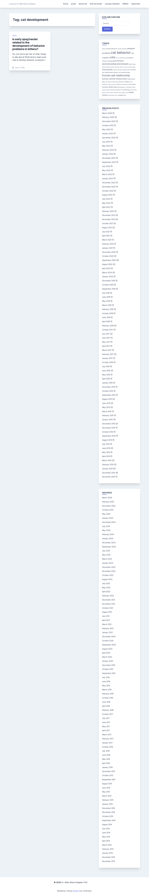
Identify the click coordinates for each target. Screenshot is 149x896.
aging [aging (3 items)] (104, 49)
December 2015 (108, 387)
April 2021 (106, 236)
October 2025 (107, 125)
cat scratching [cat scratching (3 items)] (120, 58)
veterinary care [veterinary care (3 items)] (113, 95)
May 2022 (106, 203)
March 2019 (106, 305)
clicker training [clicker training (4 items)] (107, 61)
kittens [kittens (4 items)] (127, 82)
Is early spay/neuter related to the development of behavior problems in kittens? (28, 44)
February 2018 (107, 326)
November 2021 (108, 219)
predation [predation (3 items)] (118, 90)
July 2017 (106, 334)
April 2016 (106, 379)
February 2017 (107, 354)
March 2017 (106, 350)
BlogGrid (76, 891)
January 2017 (107, 358)
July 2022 (106, 199)
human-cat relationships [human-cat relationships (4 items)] (121, 72)
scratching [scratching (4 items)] (125, 90)
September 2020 (109, 260)
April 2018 (106, 321)
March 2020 (107, 272)
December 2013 (108, 473)
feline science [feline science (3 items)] (124, 67)
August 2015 (107, 399)
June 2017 (106, 338)
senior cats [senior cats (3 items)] (109, 92)
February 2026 (108, 117)
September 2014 (108, 436)
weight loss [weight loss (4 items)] (122, 95)
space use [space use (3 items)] (125, 92)
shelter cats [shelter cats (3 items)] (117, 92)
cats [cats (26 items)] (112, 57)
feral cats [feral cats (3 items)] (132, 67)
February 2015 (107, 415)
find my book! (96, 4)
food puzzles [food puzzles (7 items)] (107, 69)
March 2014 (106, 460)
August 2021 (107, 227)
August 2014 (107, 440)
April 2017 (106, 346)
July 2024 (106, 142)
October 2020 (107, 256)
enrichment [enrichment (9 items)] (118, 61)
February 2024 (108, 150)
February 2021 (107, 244)
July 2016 (106, 366)
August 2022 (107, 195)
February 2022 (108, 211)
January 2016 (107, 383)
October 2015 (107, 391)
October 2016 (107, 362)
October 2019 (107, 285)
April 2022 (106, 207)
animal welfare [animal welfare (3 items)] (122, 49)
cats (14, 36)
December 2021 (108, 215)
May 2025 (106, 129)
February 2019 (107, 309)
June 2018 (106, 317)
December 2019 (108, 281)
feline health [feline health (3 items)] (106, 67)
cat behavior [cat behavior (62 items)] (121, 52)
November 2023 (108, 158)
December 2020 (108, 252)
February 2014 (107, 464)
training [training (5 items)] (105, 95)
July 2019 (106, 293)
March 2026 (107, 113)
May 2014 (106, 452)
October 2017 (107, 330)
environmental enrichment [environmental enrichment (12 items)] (115, 64)
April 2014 (106, 456)
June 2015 (106, 403)
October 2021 (107, 223)
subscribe (135, 4)
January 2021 (107, 248)
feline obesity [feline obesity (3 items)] (115, 67)
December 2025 (108, 121)
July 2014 (106, 444)
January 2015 (107, 419)
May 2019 (106, 301)
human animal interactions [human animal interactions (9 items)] (114, 79)
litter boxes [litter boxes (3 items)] (112, 84)
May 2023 (106, 170)
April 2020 (106, 268)
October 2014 (107, 432)
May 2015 (106, 407)
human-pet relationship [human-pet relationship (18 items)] (116, 75)
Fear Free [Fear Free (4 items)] (132, 64)
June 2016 (106, 371)
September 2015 (108, 395)
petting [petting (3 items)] (112, 90)
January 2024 (107, 154)
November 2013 (108, 477)
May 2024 (106, 146)
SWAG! (125, 4)
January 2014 (107, 469)
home (65, 4)
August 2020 (107, 264)
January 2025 (107, 133)
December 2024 (108, 138)
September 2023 (109, 162)
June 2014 (106, 448)
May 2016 (106, 375)
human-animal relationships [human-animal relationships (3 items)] (122, 70)
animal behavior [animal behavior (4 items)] (111, 49)
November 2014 (108, 428)
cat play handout (112, 4)
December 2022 (108, 183)
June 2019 (106, 297)
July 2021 (106, 232)
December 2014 (108, 424)
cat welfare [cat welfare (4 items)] (129, 58)
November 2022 (108, 187)
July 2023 (106, 166)
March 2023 (107, 174)
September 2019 (108, 289)
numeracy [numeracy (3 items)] (129, 87)
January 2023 (107, 178)
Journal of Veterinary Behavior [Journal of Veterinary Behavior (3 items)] (114, 82)
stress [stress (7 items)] (131, 92)
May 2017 (106, 342)
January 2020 (107, 276)
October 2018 (107, 313)
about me (83, 4)
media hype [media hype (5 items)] (112, 87)
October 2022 (107, 191)
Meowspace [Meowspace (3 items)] (121, 87)
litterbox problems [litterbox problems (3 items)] (122, 84)
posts (73, 4)
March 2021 (106, 240)
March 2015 (106, 411)
